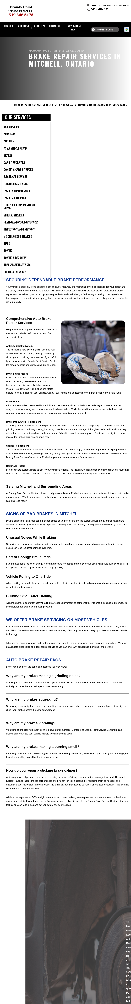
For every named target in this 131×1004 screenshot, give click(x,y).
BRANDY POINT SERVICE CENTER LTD (35, 113)
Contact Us (55, 26)
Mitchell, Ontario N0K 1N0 (73, 51)
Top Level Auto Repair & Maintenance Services (87, 113)
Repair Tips (39, 26)
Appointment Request (74, 27)
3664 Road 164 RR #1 (52, 51)
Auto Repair (24, 26)
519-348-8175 (99, 9)
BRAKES (122, 113)
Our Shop (8, 26)
